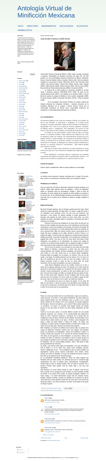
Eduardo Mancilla (49, 427)
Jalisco (20, 84)
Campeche (21, 120)
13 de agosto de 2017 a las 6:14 (52, 431)
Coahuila (21, 99)
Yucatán (21, 95)
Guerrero (21, 104)
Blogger (77, 457)
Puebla (20, 82)
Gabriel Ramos (48, 418)
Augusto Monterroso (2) (29, 215)
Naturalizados (22, 88)
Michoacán (21, 97)
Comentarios (20, 452)
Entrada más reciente (46, 438)
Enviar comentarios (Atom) (53, 440)
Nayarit (20, 124)
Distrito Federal (49, 390)
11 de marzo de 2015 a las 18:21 (52, 422)
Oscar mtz (47, 407)
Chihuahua (21, 102)
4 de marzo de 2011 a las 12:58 (52, 402)
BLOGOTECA (82, 26)
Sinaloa (20, 115)
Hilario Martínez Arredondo (30, 190)
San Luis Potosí (22, 129)
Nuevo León (22, 126)
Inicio (66, 438)
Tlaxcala (21, 135)
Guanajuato (21, 86)
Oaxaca (20, 128)
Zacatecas (21, 133)
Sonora (20, 117)
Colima (20, 113)
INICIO (20, 26)
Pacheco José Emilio (57, 390)
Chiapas (21, 100)
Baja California (22, 111)
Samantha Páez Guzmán (30, 228)
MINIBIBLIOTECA (25, 30)
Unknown (47, 398)
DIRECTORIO (32, 26)
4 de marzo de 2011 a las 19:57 (52, 414)
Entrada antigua (84, 438)
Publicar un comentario (48, 435)
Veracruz (21, 90)
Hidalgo (20, 106)
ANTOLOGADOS (66, 26)
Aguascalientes (22, 119)
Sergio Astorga (29, 241)
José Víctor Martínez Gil (29, 202)
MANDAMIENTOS (49, 26)
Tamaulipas (21, 91)
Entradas (20, 449)
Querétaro (21, 110)
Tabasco (21, 131)
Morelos (21, 108)
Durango (21, 122)
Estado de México (23, 93)
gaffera (62, 457)
